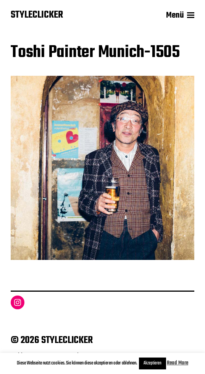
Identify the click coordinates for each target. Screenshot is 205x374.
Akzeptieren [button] (152, 363)
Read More (177, 363)
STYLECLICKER (37, 15)
